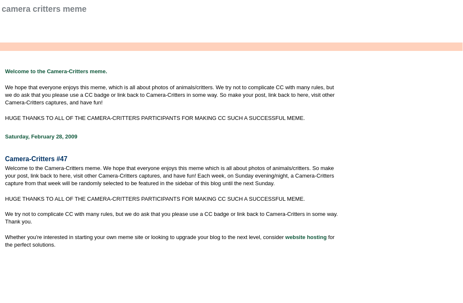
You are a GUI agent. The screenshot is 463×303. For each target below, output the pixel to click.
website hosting (306, 237)
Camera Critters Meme (44, 8)
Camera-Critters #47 (36, 158)
